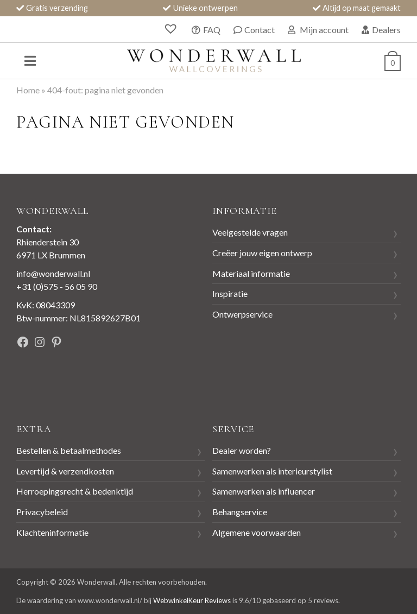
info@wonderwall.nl (53, 273)
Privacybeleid (42, 512)
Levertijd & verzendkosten (65, 471)
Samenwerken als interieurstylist (272, 471)
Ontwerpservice (242, 314)
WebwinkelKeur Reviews (192, 600)
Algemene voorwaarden (256, 532)
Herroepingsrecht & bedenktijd (74, 491)
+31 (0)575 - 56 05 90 (56, 286)
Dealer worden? (241, 450)
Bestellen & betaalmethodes (68, 450)
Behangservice (239, 512)
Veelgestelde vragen (250, 232)
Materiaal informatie (251, 273)
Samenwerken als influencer (263, 491)
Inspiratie (230, 293)
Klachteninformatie (52, 532)
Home (28, 90)
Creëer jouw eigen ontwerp (262, 253)
